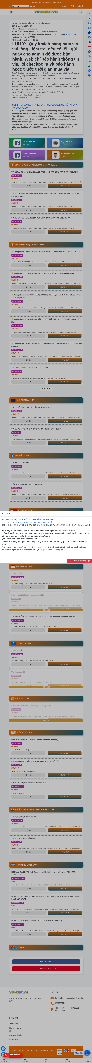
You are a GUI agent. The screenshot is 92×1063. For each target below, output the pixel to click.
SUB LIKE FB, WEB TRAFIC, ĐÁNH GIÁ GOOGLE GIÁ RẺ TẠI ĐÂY (27, 522)
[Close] (89, 513)
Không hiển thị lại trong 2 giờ (79, 561)
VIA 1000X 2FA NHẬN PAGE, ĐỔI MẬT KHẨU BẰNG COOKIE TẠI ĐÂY (29, 519)
